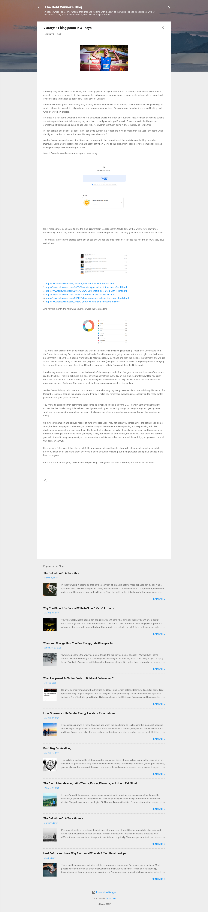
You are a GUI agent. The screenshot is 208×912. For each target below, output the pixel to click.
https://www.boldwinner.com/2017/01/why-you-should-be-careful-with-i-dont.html (86, 291)
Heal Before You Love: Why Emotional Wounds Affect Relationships (84, 853)
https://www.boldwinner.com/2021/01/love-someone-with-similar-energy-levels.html (87, 298)
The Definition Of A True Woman (63, 818)
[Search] (169, 8)
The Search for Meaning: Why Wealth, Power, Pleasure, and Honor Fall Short (90, 783)
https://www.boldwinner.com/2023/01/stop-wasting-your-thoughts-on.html (83, 301)
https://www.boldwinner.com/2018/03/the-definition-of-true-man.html (80, 294)
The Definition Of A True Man (61, 573)
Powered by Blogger (104, 892)
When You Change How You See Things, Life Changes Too (78, 643)
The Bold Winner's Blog (63, 7)
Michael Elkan (110, 898)
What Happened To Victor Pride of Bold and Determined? (78, 678)
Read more (158, 599)
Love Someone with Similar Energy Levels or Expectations (79, 713)
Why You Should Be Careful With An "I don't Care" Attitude (78, 608)
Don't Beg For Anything (57, 748)
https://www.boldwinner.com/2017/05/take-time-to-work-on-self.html (80, 283)
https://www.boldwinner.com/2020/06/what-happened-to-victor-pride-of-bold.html (86, 287)
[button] (163, 28)
